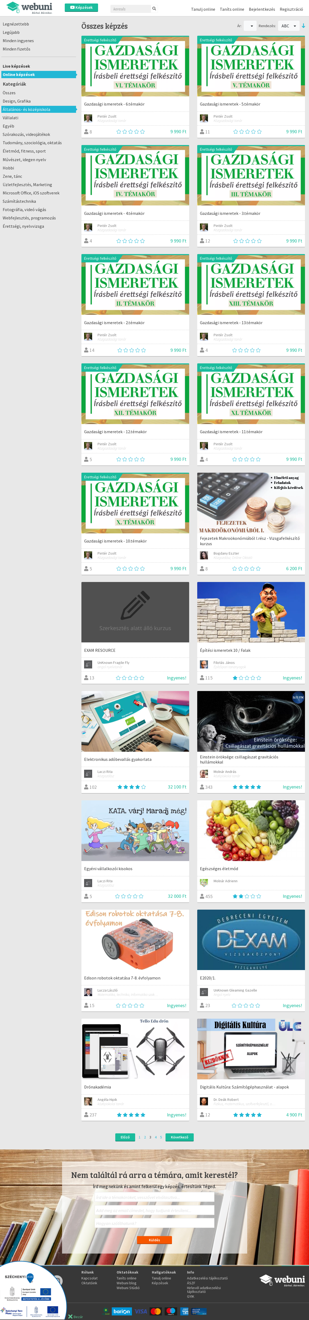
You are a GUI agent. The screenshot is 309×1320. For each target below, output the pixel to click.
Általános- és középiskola (26, 109)
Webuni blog (126, 1283)
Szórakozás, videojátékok (26, 134)
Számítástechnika (19, 201)
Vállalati (10, 117)
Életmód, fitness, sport (24, 151)
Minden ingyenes (18, 40)
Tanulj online (203, 9)
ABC (289, 25)
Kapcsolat (89, 1278)
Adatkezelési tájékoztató (207, 1278)
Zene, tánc (12, 176)
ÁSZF (191, 1283)
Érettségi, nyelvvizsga (23, 226)
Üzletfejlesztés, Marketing (27, 184)
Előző (125, 1137)
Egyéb (8, 126)
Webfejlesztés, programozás (29, 217)
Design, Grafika (17, 101)
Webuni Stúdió (128, 1287)
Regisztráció (291, 9)
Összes (9, 92)
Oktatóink (89, 1283)
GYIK (190, 1296)
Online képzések (19, 74)
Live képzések (16, 66)
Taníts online (232, 9)
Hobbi (8, 168)
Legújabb (11, 32)
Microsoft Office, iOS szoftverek (31, 193)
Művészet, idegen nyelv (24, 159)
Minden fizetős (16, 49)
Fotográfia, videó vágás (24, 209)
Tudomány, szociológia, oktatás (32, 142)
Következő (179, 1137)
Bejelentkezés (262, 9)
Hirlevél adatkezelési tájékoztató (204, 1289)
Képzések (81, 7)
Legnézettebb (16, 24)
